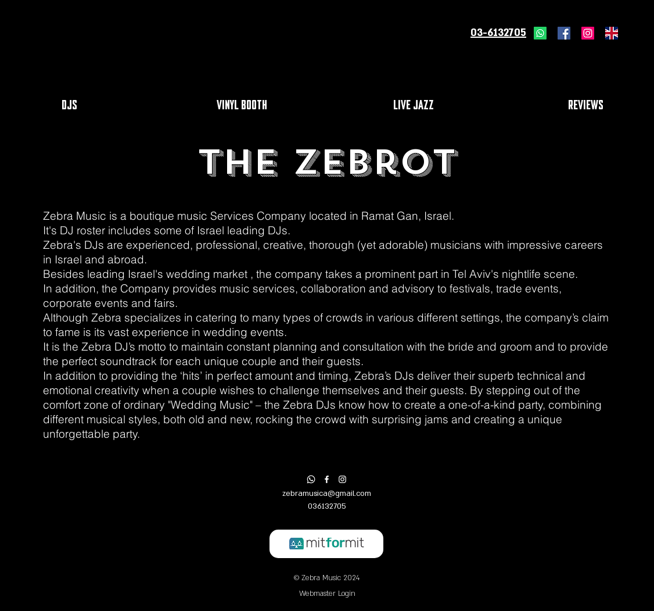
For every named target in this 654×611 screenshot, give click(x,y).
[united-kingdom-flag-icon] (611, 33)
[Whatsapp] (540, 33)
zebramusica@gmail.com (326, 493)
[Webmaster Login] (327, 593)
